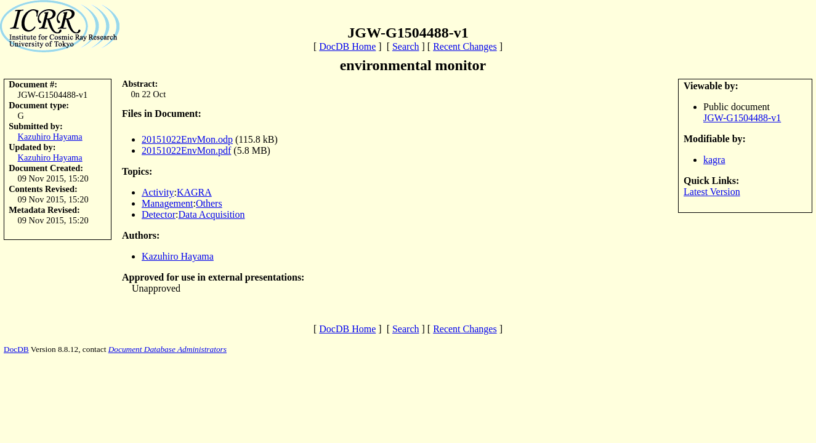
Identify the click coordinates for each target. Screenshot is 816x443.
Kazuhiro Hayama (50, 137)
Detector (159, 214)
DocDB (16, 349)
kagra (714, 159)
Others (209, 203)
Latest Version (712, 191)
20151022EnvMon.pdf (186, 150)
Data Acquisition (212, 214)
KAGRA (194, 192)
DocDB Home (347, 46)
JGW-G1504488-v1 (742, 118)
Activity (158, 192)
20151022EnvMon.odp (187, 139)
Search (405, 46)
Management (167, 203)
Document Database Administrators (167, 349)
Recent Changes (465, 46)
